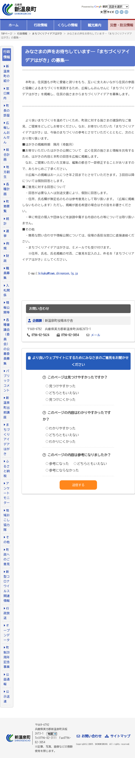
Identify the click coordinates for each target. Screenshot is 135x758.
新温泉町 (18, 9)
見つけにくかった (61, 399)
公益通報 (7, 679)
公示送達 (7, 696)
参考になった (57, 463)
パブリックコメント (7, 380)
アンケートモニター (7, 493)
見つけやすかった (61, 386)
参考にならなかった (62, 470)
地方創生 (7, 171)
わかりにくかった (61, 441)
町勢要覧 (7, 206)
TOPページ (6, 33)
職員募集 (7, 273)
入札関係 (7, 290)
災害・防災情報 (121, 25)
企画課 (37, 320)
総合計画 (7, 154)
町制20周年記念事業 (7, 657)
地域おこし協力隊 (7, 520)
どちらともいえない (62, 393)
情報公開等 (7, 307)
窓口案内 (7, 93)
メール (95, 335)
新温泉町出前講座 (7, 407)
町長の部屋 (7, 110)
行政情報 (40, 25)
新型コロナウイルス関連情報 (7, 586)
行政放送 (7, 613)
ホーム (13, 25)
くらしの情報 (67, 25)
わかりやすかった (61, 428)
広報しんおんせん (7, 132)
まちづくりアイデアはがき (47, 33)
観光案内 (94, 25)
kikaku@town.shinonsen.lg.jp (58, 273)
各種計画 (7, 189)
